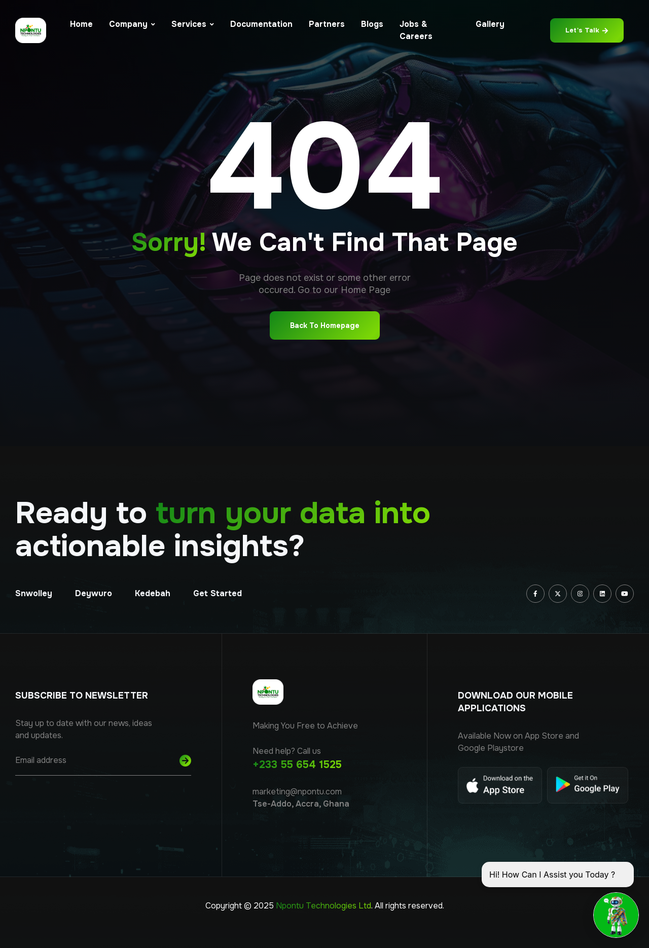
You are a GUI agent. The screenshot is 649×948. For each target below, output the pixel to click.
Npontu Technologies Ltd (323, 905)
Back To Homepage (324, 325)
